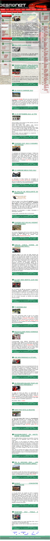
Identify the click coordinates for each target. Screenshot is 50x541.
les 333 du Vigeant (23, 320)
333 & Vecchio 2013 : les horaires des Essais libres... (26, 462)
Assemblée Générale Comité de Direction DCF (46, 18)
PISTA (23, 9)
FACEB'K (15, 11)
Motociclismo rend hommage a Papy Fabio (26, 332)
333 (30, 474)
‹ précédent (23, 532)
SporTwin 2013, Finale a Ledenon (26, 512)
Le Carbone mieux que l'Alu (25, 170)
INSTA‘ (20, 11)
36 (27, 533)
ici (20, 56)
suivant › (26, 534)
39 (16, 534)
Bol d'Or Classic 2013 (22, 45)
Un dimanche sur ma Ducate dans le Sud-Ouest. (46, 44)
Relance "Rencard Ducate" (46, 27)
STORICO (34, 9)
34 (19, 533)
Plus (47, 91)
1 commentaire (33, 136)
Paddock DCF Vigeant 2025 (46, 39)
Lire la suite (14, 38)
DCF (7, 9)
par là (28, 160)
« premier (15, 532)
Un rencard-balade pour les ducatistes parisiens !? (26, 383)
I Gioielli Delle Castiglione (25, 14)
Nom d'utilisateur (5, 24)
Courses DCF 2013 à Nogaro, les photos (26, 144)
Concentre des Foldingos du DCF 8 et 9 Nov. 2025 (46, 34)
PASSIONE (18, 9)
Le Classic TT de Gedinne (28, 318)
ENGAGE (9, 11)
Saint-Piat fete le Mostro (24, 410)
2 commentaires (33, 504)
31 (33, 532)
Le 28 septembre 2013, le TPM (25, 114)
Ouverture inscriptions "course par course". (46, 75)
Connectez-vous (17, 39)
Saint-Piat (28, 424)
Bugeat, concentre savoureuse (26, 484)
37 (32, 533)
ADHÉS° (44, 9)
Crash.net (22, 180)
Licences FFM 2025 (46, 90)
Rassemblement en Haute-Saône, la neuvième (26, 435)
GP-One (28, 180)
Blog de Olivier (22, 38)
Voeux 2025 (45, 83)
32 (38, 532)
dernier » (34, 534)
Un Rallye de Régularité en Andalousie (26, 192)
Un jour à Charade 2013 (23, 90)
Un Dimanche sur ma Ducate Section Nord (46, 65)
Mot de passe (5, 27)
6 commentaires (33, 38)
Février (5, 64)
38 (37, 533)
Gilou (35, 424)
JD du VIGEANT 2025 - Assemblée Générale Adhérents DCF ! (46, 59)
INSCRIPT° (4, 11)
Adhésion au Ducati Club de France (6, 56)
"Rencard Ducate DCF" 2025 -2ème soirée (46, 79)
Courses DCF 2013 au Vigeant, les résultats (26, 223)
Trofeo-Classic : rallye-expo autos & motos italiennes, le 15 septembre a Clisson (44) (26, 66)
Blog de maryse (23, 136)
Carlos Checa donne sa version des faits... (26, 245)
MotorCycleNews (16, 180)
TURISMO (28, 9)
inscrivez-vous (26, 39)
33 (14, 533)
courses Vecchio (34, 320)
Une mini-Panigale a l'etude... (25, 357)
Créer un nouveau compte (4, 31)
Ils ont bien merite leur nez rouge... (26, 280)
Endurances (22, 235)
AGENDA (12, 9)
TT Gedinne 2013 (20, 307)
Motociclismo (30, 344)
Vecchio (28, 235)
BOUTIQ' (39, 9)
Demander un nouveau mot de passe (5, 34)
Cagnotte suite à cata (46, 49)
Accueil (3, 9)
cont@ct (23, 400)
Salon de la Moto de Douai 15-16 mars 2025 (46, 71)
